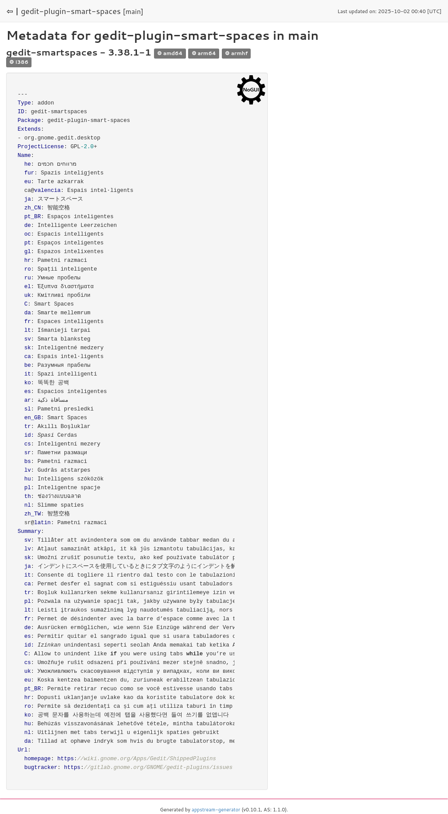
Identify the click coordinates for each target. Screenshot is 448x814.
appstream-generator (216, 809)
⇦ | (13, 11)
